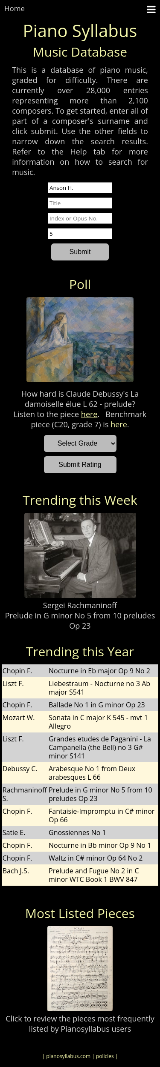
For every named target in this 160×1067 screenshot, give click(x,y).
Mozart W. (19, 717)
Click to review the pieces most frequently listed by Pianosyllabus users (80, 1023)
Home (14, 8)
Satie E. (14, 832)
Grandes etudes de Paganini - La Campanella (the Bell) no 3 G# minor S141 (100, 747)
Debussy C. (20, 768)
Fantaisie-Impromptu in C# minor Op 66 (101, 815)
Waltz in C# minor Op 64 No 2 (96, 858)
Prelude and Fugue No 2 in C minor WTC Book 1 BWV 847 (94, 875)
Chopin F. (17, 670)
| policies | (105, 1056)
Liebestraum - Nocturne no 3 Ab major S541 (99, 688)
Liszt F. (13, 683)
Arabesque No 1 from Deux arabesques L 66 (92, 773)
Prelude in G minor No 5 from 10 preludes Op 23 (80, 620)
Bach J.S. (16, 870)
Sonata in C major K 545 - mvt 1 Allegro (98, 722)
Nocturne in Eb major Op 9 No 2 (99, 670)
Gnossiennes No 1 (77, 832)
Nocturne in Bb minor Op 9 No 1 (100, 845)
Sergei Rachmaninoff (80, 605)
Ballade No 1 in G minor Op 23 (97, 704)
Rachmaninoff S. (25, 794)
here (89, 414)
